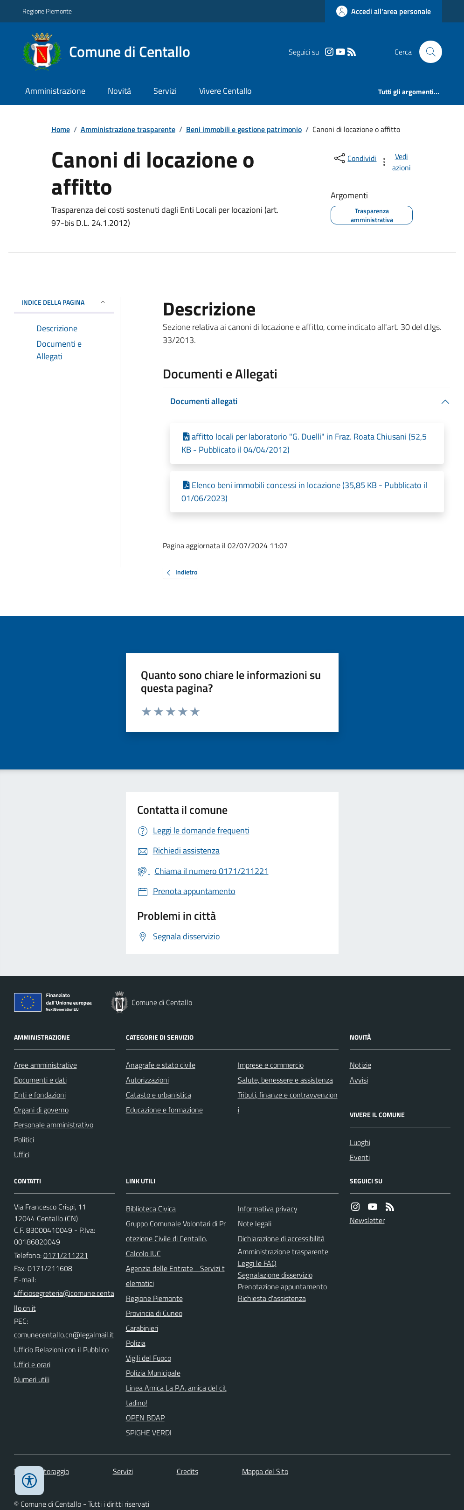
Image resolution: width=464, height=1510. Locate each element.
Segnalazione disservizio (275, 1274)
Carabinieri (142, 1328)
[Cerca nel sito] (427, 52)
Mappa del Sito (265, 1471)
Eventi (360, 1157)
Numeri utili (31, 1379)
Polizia (135, 1343)
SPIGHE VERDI (149, 1432)
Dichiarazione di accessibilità (281, 1238)
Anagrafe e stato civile (160, 1064)
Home (60, 129)
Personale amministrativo (53, 1124)
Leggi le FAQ (257, 1263)
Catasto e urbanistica (158, 1094)
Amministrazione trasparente (128, 129)
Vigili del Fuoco (148, 1357)
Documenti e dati (40, 1079)
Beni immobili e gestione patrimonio (244, 129)
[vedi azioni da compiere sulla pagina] (396, 162)
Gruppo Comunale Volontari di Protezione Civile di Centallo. (176, 1231)
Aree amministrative (45, 1064)
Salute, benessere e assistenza (285, 1079)
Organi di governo (41, 1109)
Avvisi (359, 1079)
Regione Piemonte (47, 11)
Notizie (360, 1064)
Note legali (254, 1223)
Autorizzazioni (147, 1079)
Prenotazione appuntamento (282, 1286)
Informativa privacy (268, 1208)
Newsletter (367, 1220)
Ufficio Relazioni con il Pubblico (61, 1349)
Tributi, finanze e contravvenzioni (288, 1102)
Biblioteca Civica (151, 1208)
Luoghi (360, 1142)
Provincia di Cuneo (154, 1313)
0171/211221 (65, 1255)
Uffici (21, 1154)
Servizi (165, 90)
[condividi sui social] (354, 158)
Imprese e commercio (271, 1064)
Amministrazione (55, 90)
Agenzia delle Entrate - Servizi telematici (175, 1276)
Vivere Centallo (225, 90)
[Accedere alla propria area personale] (383, 11)
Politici (24, 1139)
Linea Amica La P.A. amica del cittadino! (176, 1395)
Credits (187, 1471)
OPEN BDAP (145, 1417)
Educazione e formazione (164, 1109)
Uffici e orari (32, 1364)
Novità (119, 90)
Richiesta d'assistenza (272, 1298)
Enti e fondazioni (40, 1094)
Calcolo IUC (143, 1253)
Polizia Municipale (153, 1372)
